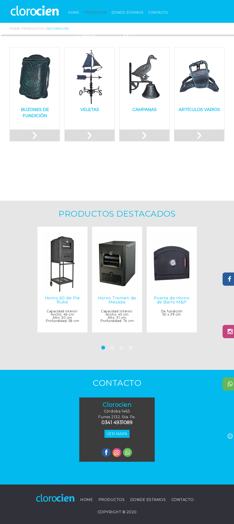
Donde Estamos (128, 12)
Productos (95, 12)
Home (73, 12)
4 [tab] (130, 353)
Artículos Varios (199, 109)
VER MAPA (117, 434)
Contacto (158, 12)
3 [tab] (121, 353)
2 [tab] (112, 353)
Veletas (89, 109)
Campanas (144, 109)
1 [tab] (103, 353)
